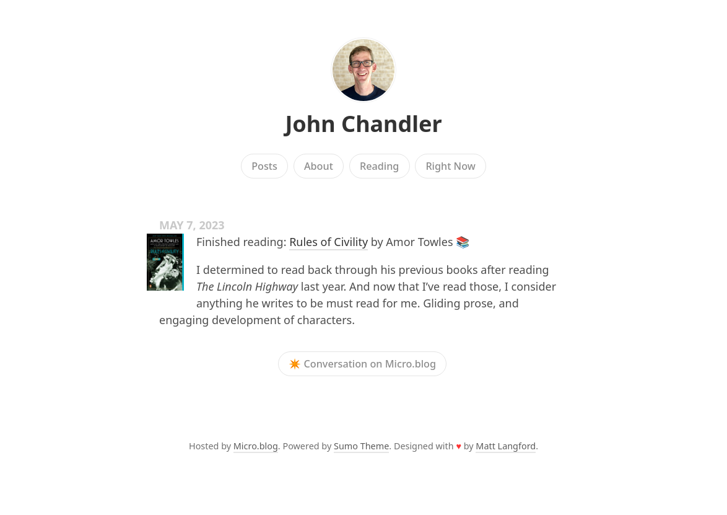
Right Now (450, 166)
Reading (379, 166)
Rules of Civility (328, 241)
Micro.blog (255, 446)
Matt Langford (506, 446)
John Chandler (363, 123)
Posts (264, 166)
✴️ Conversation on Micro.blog (362, 364)
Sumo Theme (361, 446)
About (318, 166)
